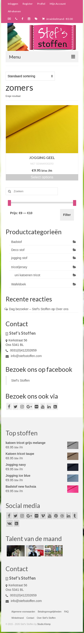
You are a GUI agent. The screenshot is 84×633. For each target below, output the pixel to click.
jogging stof (19, 258)
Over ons (62, 309)
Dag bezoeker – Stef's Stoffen (29, 309)
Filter (67, 215)
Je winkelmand (57, 19)
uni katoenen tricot (27, 275)
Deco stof (17, 250)
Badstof (16, 242)
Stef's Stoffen (20, 380)
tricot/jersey (19, 267)
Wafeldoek (18, 284)
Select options (42, 177)
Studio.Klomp (43, 624)
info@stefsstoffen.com (24, 356)
